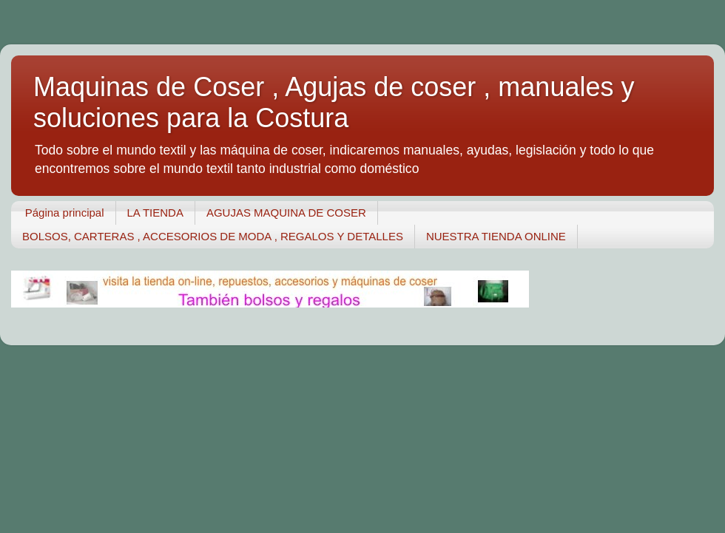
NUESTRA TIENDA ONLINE (496, 236)
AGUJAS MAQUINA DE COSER (286, 212)
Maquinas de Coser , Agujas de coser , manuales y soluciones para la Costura (333, 102)
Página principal (64, 212)
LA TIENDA (155, 212)
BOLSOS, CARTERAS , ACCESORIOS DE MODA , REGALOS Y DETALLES (212, 236)
